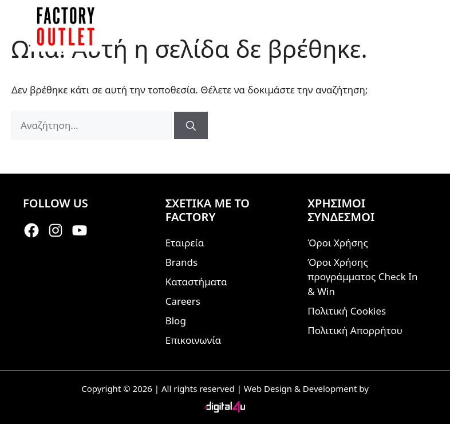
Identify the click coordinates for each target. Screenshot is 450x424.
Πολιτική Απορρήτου (354, 330)
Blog (175, 320)
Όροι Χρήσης (337, 242)
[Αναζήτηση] (191, 125)
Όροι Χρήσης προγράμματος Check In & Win (362, 277)
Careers (182, 301)
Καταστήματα (196, 281)
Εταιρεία (184, 242)
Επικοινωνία (193, 340)
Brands (181, 262)
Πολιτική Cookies (346, 310)
